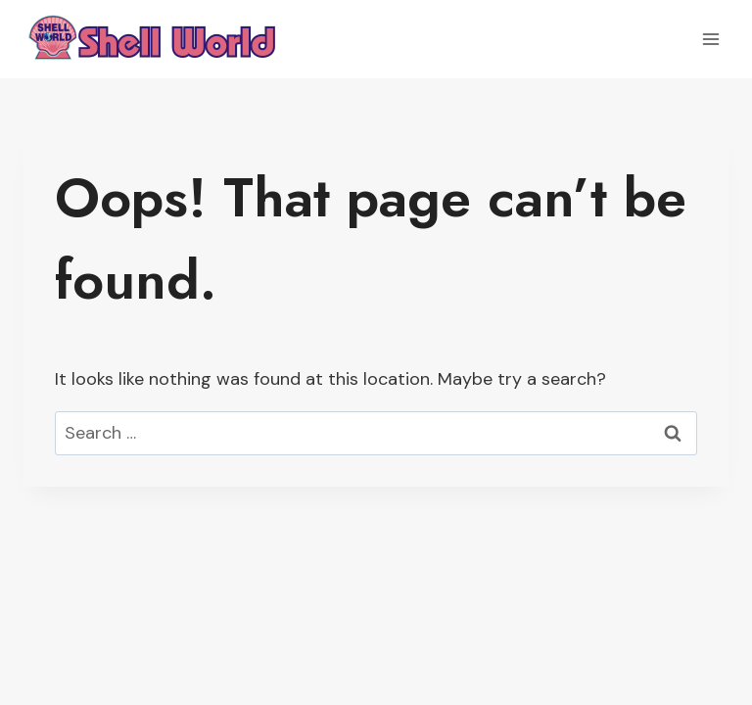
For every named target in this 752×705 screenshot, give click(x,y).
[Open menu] (710, 39)
